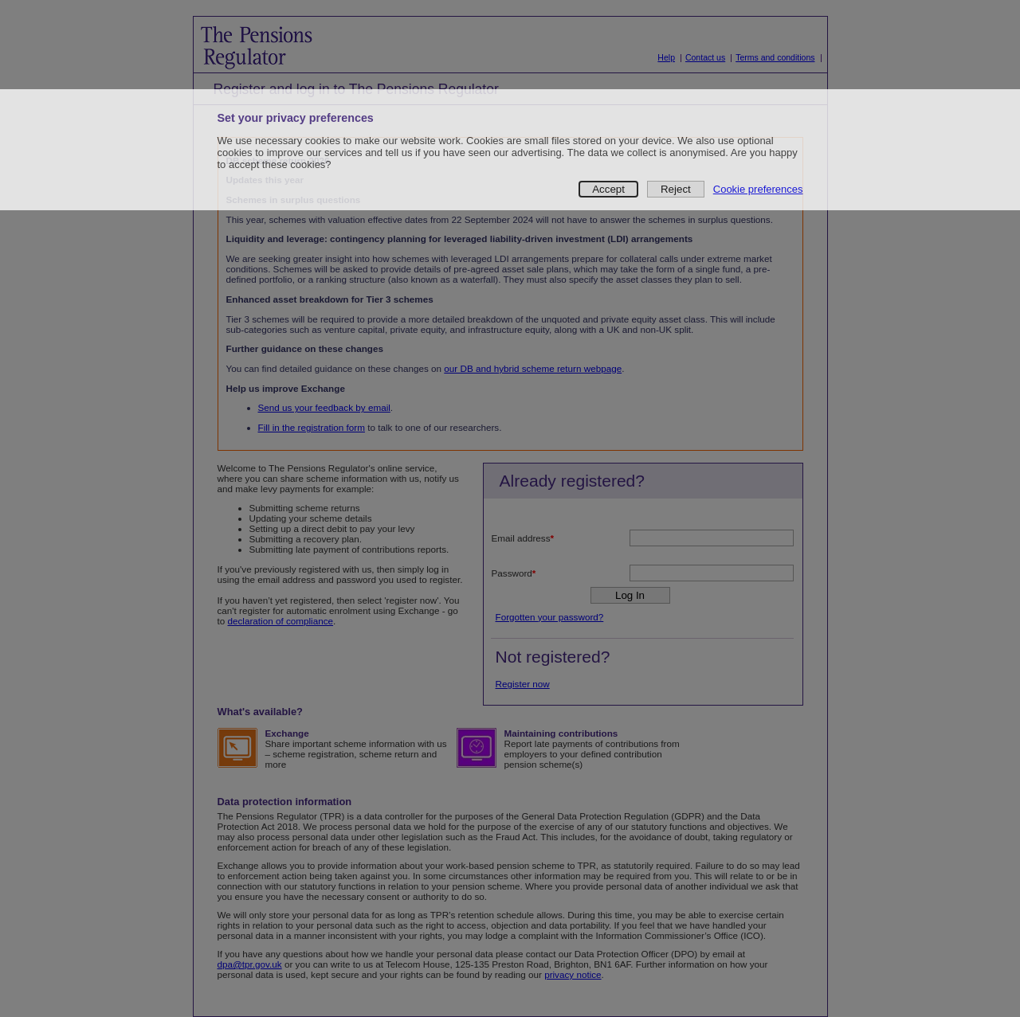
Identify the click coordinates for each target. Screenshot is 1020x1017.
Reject (676, 189)
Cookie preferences (758, 189)
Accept (608, 189)
